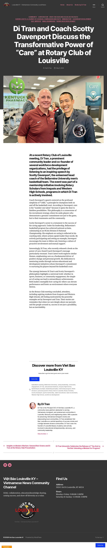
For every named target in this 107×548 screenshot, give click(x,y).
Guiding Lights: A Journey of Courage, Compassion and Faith (37, 22)
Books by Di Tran (80, 6)
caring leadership (63, 388)
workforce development (60, 398)
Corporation (44, 19)
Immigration (67, 22)
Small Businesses (49, 24)
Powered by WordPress (35, 543)
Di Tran (49, 71)
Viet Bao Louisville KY (17, 543)
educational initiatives (52, 390)
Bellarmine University (51, 388)
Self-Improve (36, 24)
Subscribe (34, 382)
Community (32, 19)
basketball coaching (38, 388)
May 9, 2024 (60, 71)
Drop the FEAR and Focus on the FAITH (64, 19)
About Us (69, 6)
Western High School (46, 398)
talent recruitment (61, 396)
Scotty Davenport (37, 396)
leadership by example (39, 392)
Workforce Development (66, 24)
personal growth (43, 394)
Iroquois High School (65, 390)
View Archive (43, 437)
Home (62, 6)
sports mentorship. (49, 396)
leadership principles (52, 392)
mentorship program (66, 392)
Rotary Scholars (69, 394)
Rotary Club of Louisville (56, 394)
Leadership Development (83, 22)
